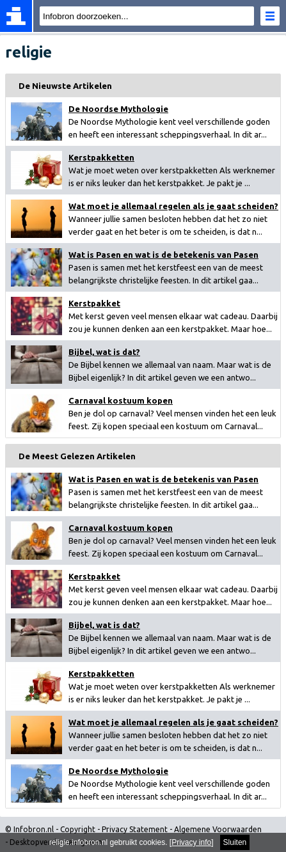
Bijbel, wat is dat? (104, 351)
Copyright (77, 829)
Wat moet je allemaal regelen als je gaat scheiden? (173, 205)
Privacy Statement (135, 829)
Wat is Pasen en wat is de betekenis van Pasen (163, 254)
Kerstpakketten (101, 157)
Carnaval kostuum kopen (120, 400)
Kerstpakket (94, 303)
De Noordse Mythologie (118, 108)
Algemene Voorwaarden (218, 829)
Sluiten (235, 842)
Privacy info (191, 842)
